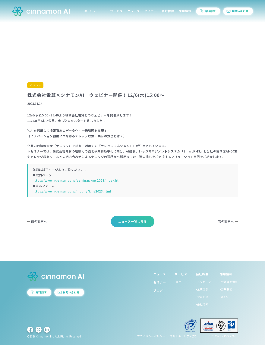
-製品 (178, 282)
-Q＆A (224, 297)
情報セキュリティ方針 (184, 336)
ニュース (133, 11)
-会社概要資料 (229, 282)
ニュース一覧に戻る (132, 221)
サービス (116, 11)
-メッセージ (203, 282)
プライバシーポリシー (151, 336)
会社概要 (168, 11)
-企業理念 (202, 289)
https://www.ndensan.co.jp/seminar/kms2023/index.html (77, 180)
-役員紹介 (202, 297)
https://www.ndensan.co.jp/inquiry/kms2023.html (72, 191)
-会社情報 (202, 304)
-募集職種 (226, 289)
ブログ (158, 290)
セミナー (150, 11)
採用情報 (185, 11)
